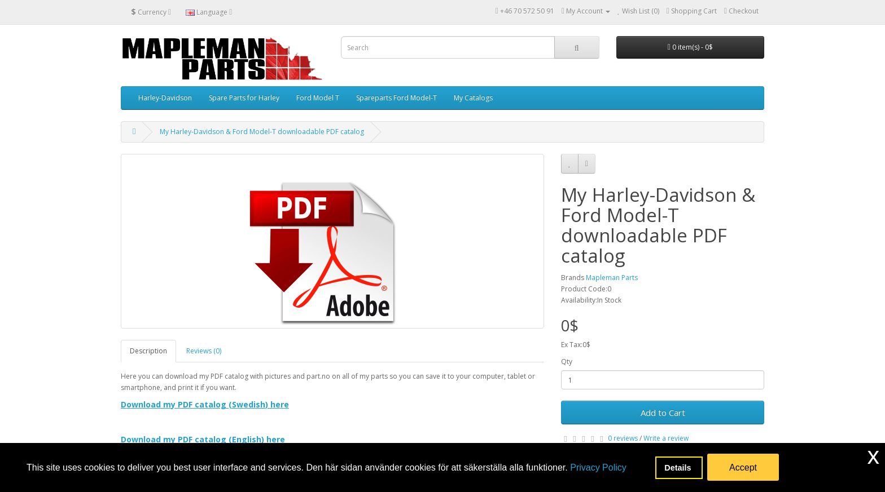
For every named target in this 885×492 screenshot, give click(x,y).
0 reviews (623, 438)
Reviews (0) (203, 351)
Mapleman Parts (612, 277)
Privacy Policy (598, 467)
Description (148, 351)
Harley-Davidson (165, 98)
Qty (566, 361)
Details (678, 467)
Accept (743, 467)
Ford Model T (317, 98)
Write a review (666, 438)
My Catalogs (473, 98)
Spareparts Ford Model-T (396, 98)
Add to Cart (663, 412)
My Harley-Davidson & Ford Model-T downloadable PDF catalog (262, 131)
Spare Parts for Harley (244, 98)
